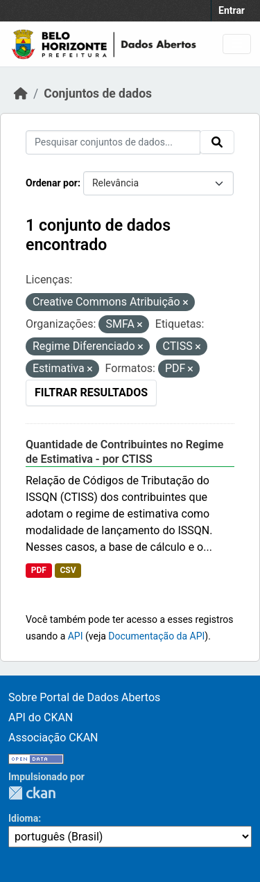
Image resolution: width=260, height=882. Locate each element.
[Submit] (217, 142)
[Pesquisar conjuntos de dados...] (113, 142)
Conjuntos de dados (98, 93)
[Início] (21, 93)
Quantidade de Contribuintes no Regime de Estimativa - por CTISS (124, 452)
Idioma (23, 818)
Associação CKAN (53, 737)
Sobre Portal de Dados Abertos (84, 697)
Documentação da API (156, 636)
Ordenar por (52, 182)
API (75, 636)
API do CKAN (40, 717)
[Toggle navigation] (237, 44)
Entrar (231, 10)
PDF (38, 570)
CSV (68, 570)
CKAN (31, 793)
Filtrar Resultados (91, 392)
